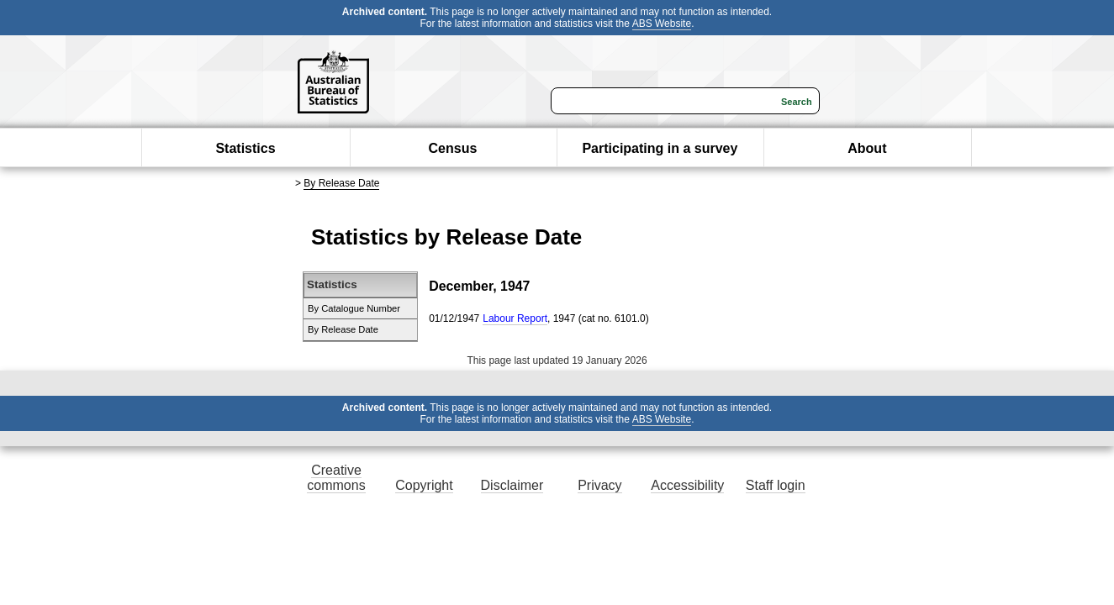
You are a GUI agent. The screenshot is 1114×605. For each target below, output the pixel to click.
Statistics (245, 148)
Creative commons (336, 477)
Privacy (599, 485)
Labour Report (515, 318)
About (866, 148)
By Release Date (341, 183)
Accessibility (687, 485)
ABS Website (661, 23)
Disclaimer (512, 485)
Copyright (423, 485)
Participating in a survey (659, 148)
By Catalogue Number (354, 308)
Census (453, 148)
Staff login (775, 485)
